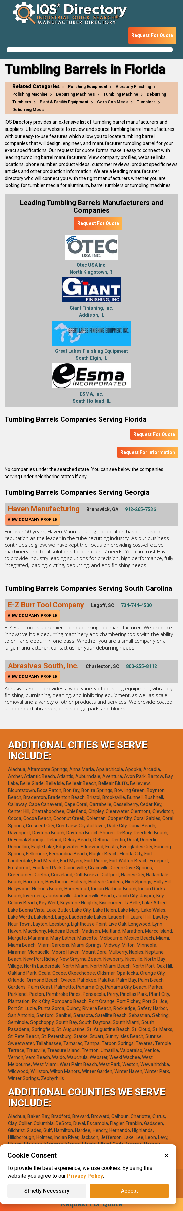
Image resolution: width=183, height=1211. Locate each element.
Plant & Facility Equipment (64, 102)
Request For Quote (152, 35)
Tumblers (146, 102)
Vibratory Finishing (133, 86)
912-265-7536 (140, 509)
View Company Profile (32, 519)
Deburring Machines (75, 94)
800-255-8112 (141, 666)
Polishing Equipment (87, 86)
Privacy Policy (85, 1176)
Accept (129, 1191)
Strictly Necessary (46, 1191)
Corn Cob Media (112, 102)
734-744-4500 (136, 605)
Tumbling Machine (120, 94)
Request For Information (147, 452)
